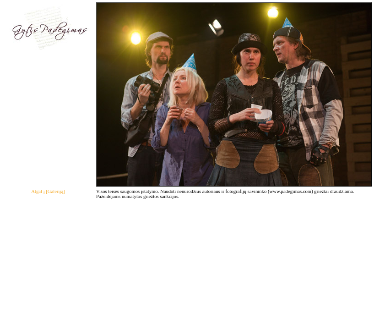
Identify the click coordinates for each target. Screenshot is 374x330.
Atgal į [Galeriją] (48, 191)
